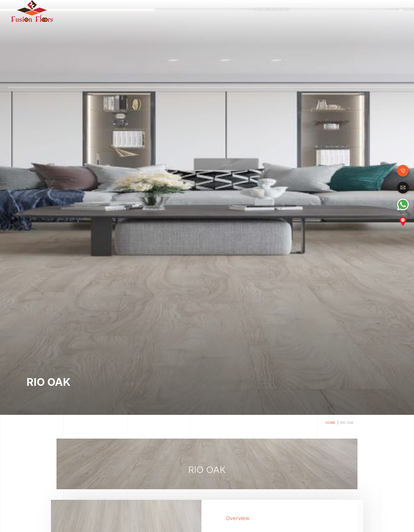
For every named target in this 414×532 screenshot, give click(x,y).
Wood (194, 10)
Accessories (387, 10)
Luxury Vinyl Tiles (265, 10)
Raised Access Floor (322, 10)
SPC (292, 10)
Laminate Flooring (223, 10)
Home (180, 11)
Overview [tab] (249, 518)
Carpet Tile (359, 10)
